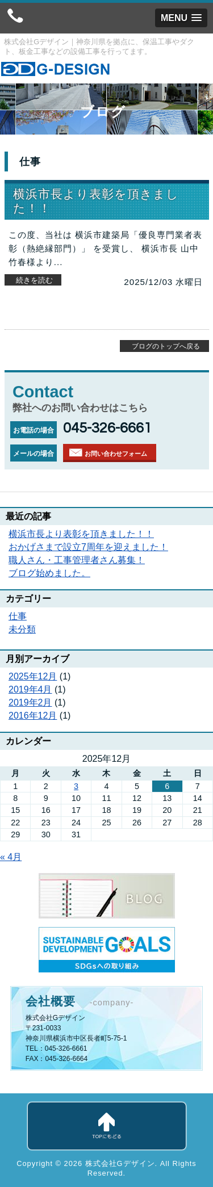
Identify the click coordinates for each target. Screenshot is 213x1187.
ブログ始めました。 (49, 573)
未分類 (22, 629)
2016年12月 (33, 715)
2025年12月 (33, 676)
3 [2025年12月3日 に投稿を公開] (76, 786)
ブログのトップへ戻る (166, 346)
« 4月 (11, 857)
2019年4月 (30, 689)
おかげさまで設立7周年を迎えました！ (88, 547)
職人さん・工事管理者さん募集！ (77, 560)
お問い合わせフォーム (116, 453)
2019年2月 (30, 702)
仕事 (18, 616)
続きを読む (34, 280)
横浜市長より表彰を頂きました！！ (81, 534)
